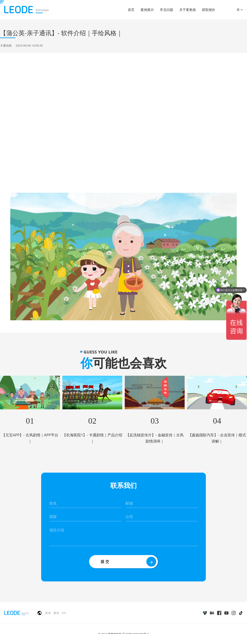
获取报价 (208, 9)
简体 (48, 613)
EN (64, 613)
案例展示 (147, 9)
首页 (131, 9)
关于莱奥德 (187, 9)
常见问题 (166, 9)
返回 (236, 67)
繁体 (56, 613)
